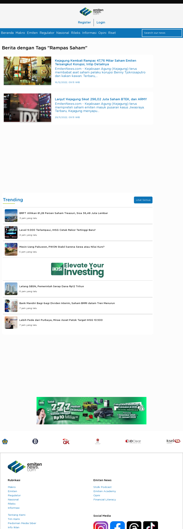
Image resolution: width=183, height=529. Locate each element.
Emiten (32, 32)
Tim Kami (14, 519)
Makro (20, 32)
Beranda (7, 32)
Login (101, 22)
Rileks (75, 32)
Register (84, 22)
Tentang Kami (16, 515)
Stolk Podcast (102, 487)
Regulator (47, 32)
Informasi (89, 32)
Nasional (62, 32)
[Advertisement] (77, 162)
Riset (112, 32)
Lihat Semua (143, 200)
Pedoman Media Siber (22, 523)
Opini (102, 32)
